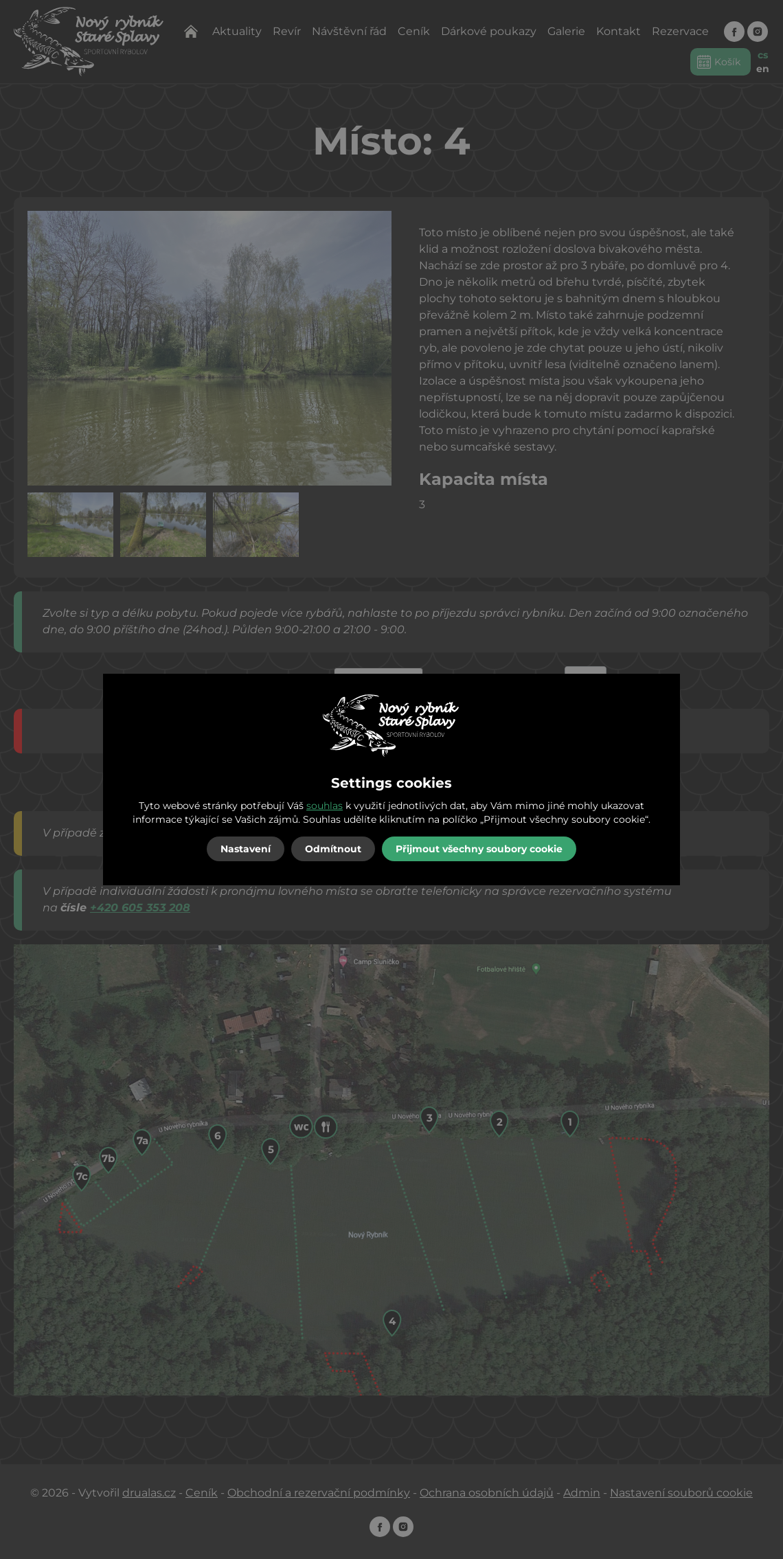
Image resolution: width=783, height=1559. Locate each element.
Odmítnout (333, 849)
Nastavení (245, 849)
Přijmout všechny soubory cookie (479, 849)
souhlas (324, 805)
